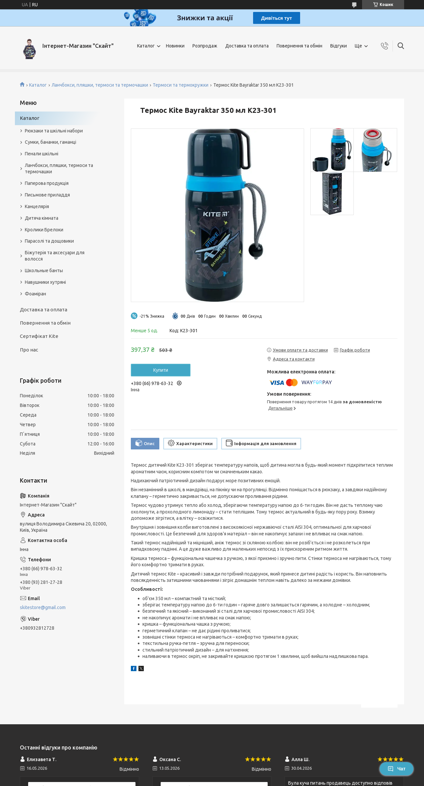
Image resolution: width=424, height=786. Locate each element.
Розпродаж (204, 45)
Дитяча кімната (41, 218)
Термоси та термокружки (180, 85)
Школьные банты (44, 270)
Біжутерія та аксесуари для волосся (54, 256)
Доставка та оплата (247, 45)
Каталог (146, 45)
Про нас (29, 350)
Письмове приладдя (47, 194)
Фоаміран (35, 293)
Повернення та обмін (299, 45)
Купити (160, 370)
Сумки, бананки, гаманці (50, 142)
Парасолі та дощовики (49, 241)
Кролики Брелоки (44, 229)
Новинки (175, 45)
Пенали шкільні (41, 153)
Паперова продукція (47, 183)
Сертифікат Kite (39, 336)
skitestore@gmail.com (43, 607)
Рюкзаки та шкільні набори (54, 130)
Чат (396, 769)
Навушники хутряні (45, 282)
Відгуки (338, 45)
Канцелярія (37, 206)
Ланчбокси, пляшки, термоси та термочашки (100, 85)
